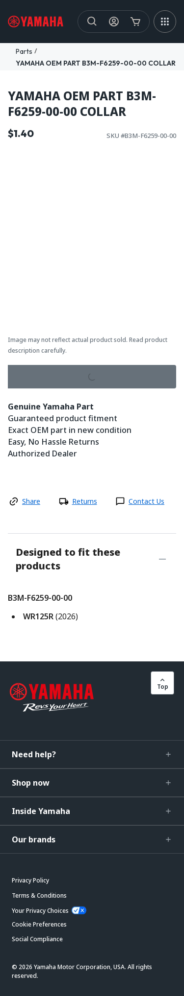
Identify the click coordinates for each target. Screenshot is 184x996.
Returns (84, 501)
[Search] (92, 21)
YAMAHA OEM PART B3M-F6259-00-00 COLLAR (96, 63)
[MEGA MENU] (165, 21)
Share (31, 501)
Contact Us (146, 501)
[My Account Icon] (114, 21)
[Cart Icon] (135, 21)
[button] (92, 754)
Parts (24, 51)
